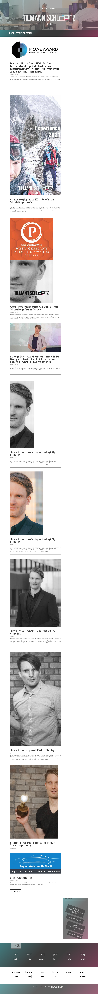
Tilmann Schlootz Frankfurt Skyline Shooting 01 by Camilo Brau (32, 712)
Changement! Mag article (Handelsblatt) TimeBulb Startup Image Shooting (32, 923)
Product (52, 8)
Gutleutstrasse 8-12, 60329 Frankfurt (74, 915)
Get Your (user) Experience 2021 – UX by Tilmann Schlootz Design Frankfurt (32, 310)
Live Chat (76, 940)
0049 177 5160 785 (75, 924)
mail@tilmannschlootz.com (75, 932)
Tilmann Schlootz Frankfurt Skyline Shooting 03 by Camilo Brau (32, 532)
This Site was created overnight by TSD (41, 986)
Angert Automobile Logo (21, 909)
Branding (44, 8)
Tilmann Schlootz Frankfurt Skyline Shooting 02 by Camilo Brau (32, 616)
